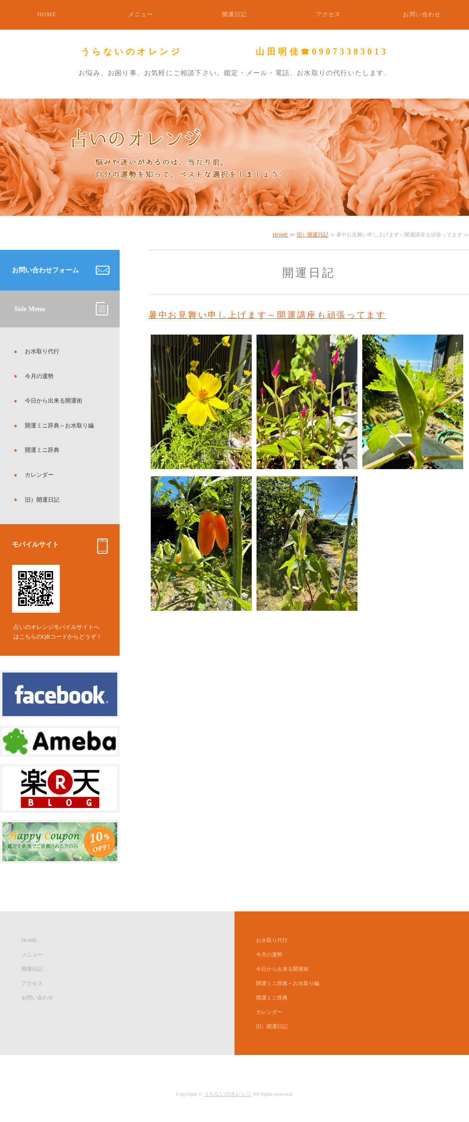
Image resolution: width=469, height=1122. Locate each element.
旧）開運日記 (312, 234)
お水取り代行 (42, 351)
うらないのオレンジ (227, 1094)
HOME (46, 14)
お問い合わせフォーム (45, 270)
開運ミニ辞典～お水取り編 (59, 425)
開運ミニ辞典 (42, 450)
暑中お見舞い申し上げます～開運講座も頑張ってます (267, 315)
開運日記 (234, 14)
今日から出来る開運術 (53, 400)
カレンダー (39, 474)
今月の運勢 (39, 376)
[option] (234, 157)
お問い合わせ (422, 14)
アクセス (328, 14)
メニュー (141, 14)
